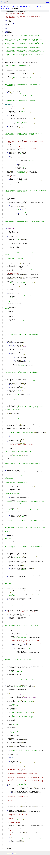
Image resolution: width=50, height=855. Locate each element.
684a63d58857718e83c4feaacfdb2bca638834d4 (25, 6)
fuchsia (3, 6)
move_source (5, 8)
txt (44, 853)
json (48, 853)
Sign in (47, 2)
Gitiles (8, 853)
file (28, 11)
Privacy (11, 853)
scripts (42, 6)
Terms (15, 853)
